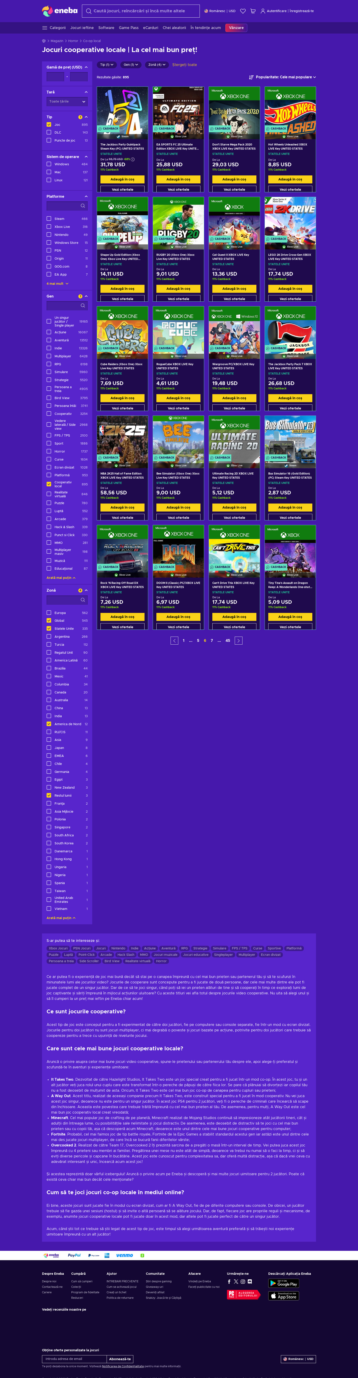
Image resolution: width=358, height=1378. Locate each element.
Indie (134, 948)
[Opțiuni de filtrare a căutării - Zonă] (67, 600)
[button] (174, 641)
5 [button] (198, 641)
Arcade (106, 954)
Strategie (200, 948)
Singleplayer (223, 954)
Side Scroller (89, 961)
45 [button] (228, 641)
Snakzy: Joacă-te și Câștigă (163, 1297)
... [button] (190, 641)
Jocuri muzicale (165, 954)
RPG (184, 948)
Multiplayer (247, 954)
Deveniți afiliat (155, 1292)
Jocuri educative (195, 954)
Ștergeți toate (184, 65)
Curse (257, 948)
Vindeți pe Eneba (199, 1281)
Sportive (274, 948)
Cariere (47, 1292)
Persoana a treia (61, 961)
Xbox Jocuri (58, 948)
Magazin (57, 41)
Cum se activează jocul (122, 1287)
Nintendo (118, 948)
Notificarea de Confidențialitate (123, 1366)
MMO (144, 954)
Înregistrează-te (302, 11)
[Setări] (220, 11)
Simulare (219, 948)
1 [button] (183, 641)
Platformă (294, 948)
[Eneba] (59, 10)
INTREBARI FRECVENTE (123, 1281)
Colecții (76, 1287)
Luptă (68, 954)
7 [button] (212, 641)
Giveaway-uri (154, 1287)
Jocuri (101, 948)
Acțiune (150, 948)
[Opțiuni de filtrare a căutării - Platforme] (67, 206)
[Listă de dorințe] (243, 11)
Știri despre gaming (159, 1281)
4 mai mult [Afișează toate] (57, 283)
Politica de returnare (120, 1297)
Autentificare (273, 11)
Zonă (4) (157, 64)
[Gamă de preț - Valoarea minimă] (55, 76)
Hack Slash (126, 954)
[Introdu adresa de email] (74, 1359)
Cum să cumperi (81, 1281)
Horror (73, 41)
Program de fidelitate (85, 1292)
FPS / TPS (239, 948)
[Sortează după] (282, 77)
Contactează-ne (52, 1287)
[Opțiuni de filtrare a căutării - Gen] (67, 305)
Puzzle (53, 954)
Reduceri (77, 1297)
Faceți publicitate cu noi (204, 1287)
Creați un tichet (116, 1292)
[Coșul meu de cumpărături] (253, 11)
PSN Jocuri (81, 948)
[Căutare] (140, 11)
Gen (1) (131, 64)
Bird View (112, 961)
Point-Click (87, 954)
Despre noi (49, 1281)
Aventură (168, 948)
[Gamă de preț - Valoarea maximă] (79, 76)
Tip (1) (106, 64)
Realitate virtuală (137, 961)
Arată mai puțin (61, 578)
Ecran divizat (271, 954)
